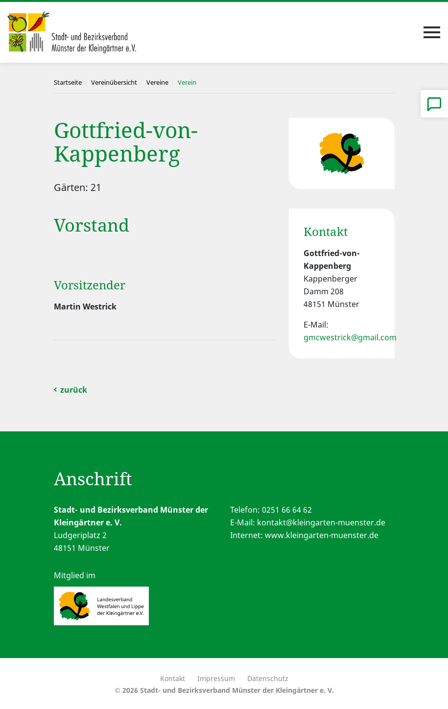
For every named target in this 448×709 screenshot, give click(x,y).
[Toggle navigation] (432, 32)
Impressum (216, 678)
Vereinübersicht (114, 82)
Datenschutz (267, 678)
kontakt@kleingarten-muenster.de (321, 522)
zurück (73, 389)
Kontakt (172, 678)
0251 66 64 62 (287, 509)
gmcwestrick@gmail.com (350, 337)
